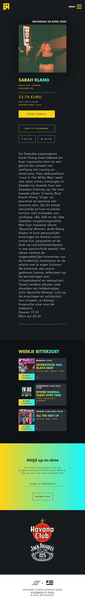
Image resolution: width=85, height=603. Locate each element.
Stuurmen (37, 592)
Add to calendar (37, 128)
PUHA (51, 592)
